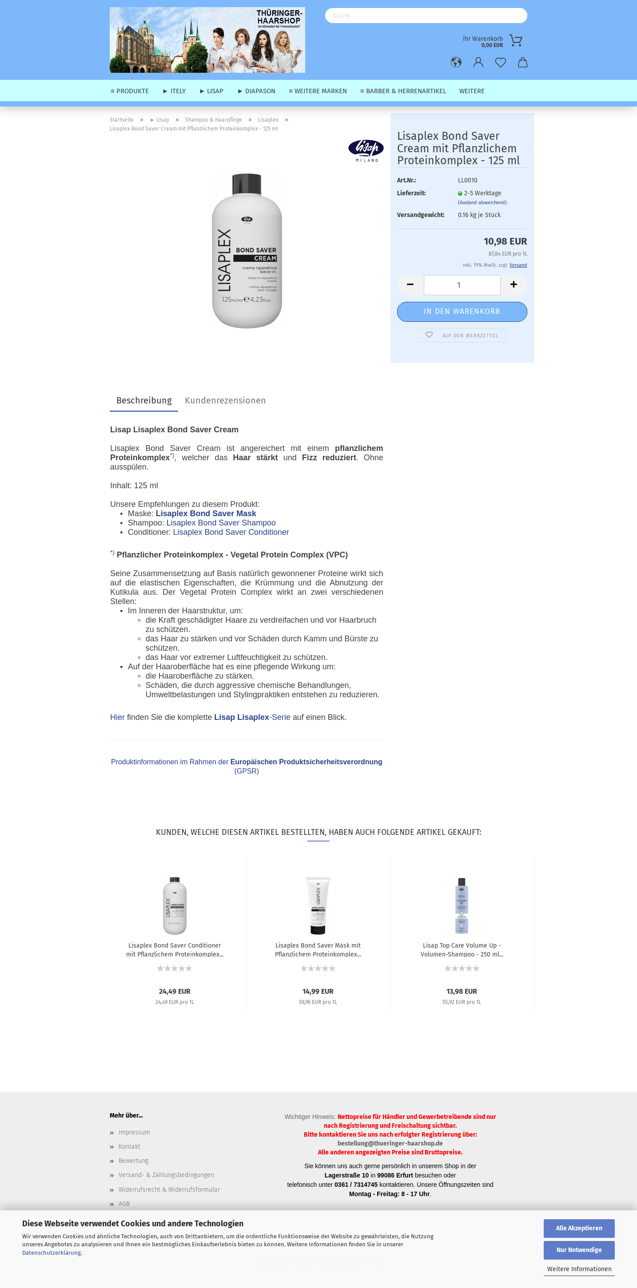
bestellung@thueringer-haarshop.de (390, 1143)
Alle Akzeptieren (579, 1228)
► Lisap (211, 91)
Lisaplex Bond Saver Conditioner (231, 532)
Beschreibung (143, 400)
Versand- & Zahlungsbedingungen (166, 1175)
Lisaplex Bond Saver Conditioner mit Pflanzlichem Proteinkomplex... (174, 949)
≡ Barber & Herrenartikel (403, 91)
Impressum (134, 1132)
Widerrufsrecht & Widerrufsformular (169, 1189)
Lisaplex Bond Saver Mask (206, 513)
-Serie (252, 717)
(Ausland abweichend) (482, 202)
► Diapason (256, 91)
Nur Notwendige (579, 1250)
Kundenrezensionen (225, 400)
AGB (124, 1204)
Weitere (472, 91)
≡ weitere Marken (318, 91)
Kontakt (129, 1146)
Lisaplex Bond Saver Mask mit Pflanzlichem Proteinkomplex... (318, 949)
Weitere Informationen (579, 1269)
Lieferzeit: (411, 193)
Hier (117, 717)
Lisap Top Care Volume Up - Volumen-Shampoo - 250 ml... (462, 949)
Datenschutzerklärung (51, 1252)
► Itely (174, 91)
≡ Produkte (130, 91)
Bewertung (133, 1161)
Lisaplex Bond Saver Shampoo (221, 522)
